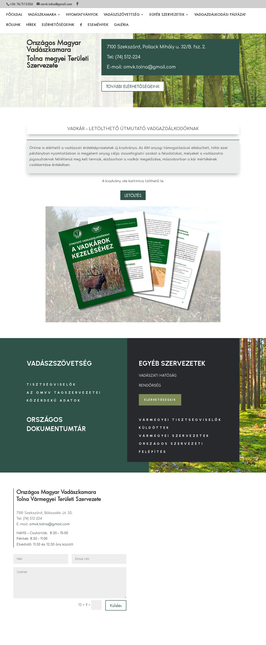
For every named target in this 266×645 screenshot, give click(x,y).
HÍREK (31, 25)
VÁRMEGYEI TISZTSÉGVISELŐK (180, 421)
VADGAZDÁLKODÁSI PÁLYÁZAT (220, 15)
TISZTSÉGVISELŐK (51, 384)
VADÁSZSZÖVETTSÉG (122, 15)
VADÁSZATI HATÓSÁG (157, 375)
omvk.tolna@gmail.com (49, 525)
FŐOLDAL (14, 15)
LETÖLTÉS (133, 195)
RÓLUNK (13, 25)
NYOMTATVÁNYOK (82, 15)
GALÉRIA (121, 25)
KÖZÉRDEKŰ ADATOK (54, 400)
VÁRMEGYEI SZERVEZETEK (174, 437)
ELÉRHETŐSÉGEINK (58, 25)
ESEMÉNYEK (98, 25)
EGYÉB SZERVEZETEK (167, 15)
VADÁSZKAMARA (42, 15)
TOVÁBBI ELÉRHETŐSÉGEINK (133, 86)
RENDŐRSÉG (150, 385)
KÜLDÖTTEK (154, 429)
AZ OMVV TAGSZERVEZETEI (64, 393)
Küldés (116, 606)
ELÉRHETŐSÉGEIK (161, 400)
